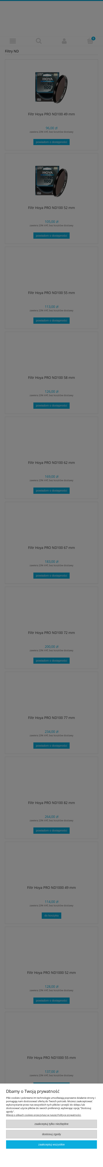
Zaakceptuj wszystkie (51, 1144)
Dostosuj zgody (51, 1134)
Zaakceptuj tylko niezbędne (51, 1123)
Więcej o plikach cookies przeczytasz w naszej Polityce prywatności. (43, 1115)
